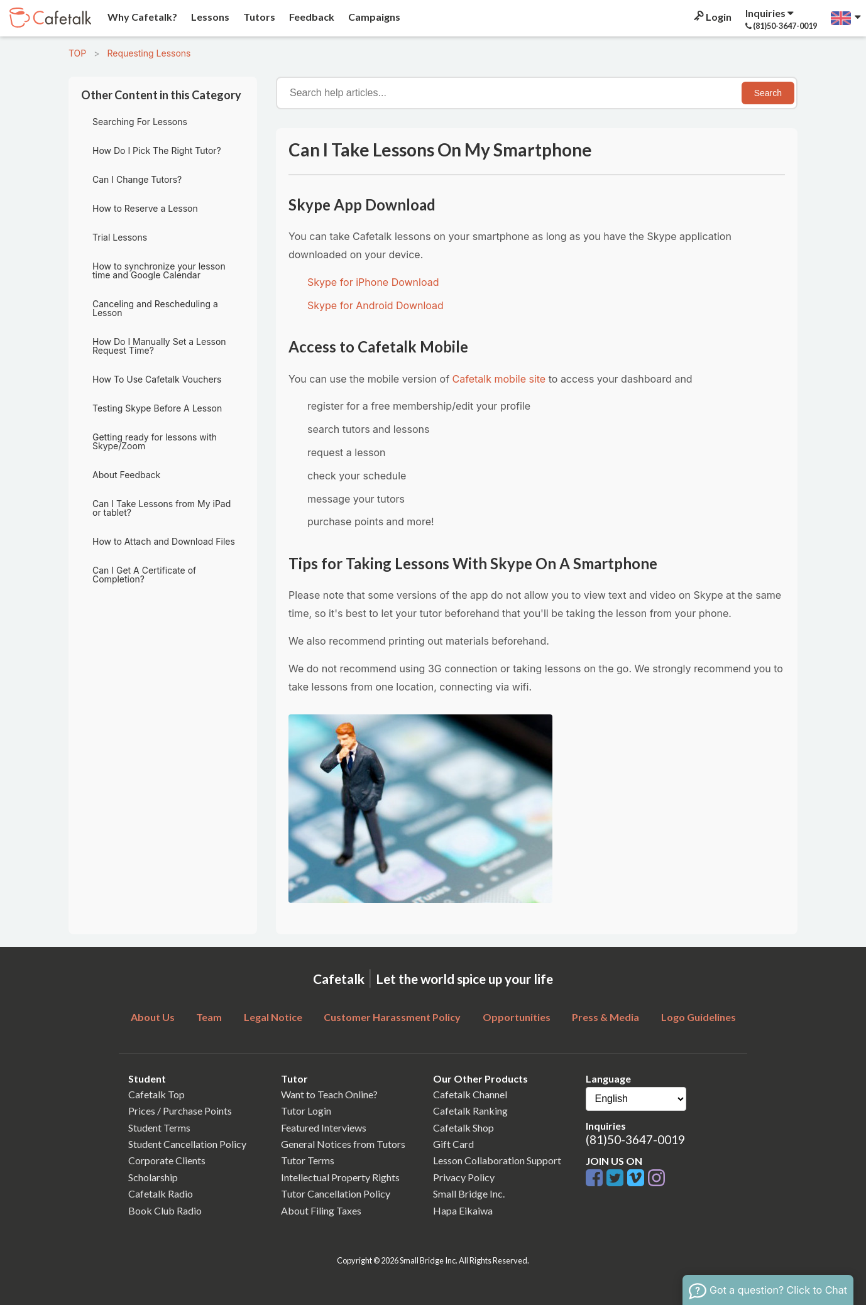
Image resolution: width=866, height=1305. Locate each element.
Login (712, 17)
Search (768, 93)
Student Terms (159, 1127)
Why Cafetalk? (141, 17)
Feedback (310, 17)
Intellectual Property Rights (340, 1177)
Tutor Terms (307, 1160)
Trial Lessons (119, 237)
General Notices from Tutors (343, 1144)
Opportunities (517, 1017)
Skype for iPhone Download (373, 282)
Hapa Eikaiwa (463, 1210)
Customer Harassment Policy (392, 1017)
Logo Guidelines (698, 1017)
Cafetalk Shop (463, 1127)
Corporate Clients (167, 1160)
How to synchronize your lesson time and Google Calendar (159, 270)
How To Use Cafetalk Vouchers (156, 379)
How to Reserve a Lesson (145, 208)
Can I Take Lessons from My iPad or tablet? (161, 508)
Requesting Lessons (148, 53)
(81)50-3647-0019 (635, 1139)
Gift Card (453, 1144)
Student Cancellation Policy (187, 1144)
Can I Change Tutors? (137, 179)
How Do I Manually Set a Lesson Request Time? (159, 346)
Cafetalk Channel (470, 1094)
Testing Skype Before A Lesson (157, 408)
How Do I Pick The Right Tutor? (156, 150)
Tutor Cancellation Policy (335, 1193)
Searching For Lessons (139, 121)
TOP (77, 53)
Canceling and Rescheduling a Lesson (155, 308)
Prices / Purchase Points (180, 1111)
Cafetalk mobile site (499, 379)
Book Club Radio (165, 1210)
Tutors (258, 17)
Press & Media (605, 1017)
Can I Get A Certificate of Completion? (144, 574)
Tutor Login (306, 1111)
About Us (153, 1017)
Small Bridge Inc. (469, 1193)
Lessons (209, 17)
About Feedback (126, 474)
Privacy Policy (464, 1177)
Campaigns (373, 17)
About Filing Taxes (321, 1210)
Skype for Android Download (375, 305)
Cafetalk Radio (160, 1193)
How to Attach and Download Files (163, 541)
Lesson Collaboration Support (497, 1160)
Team (209, 1017)
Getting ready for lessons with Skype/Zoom (154, 441)
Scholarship (153, 1177)
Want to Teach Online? (329, 1094)
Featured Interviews (323, 1127)
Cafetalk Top (156, 1094)
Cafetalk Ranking (470, 1111)
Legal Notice (273, 1017)
